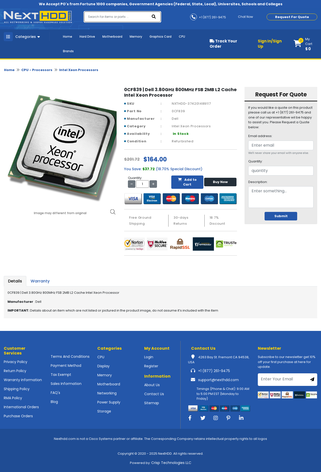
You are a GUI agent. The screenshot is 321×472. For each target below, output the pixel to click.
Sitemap (151, 402)
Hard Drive (87, 36)
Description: (258, 182)
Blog (54, 401)
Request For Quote (292, 17)
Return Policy (15, 370)
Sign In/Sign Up (270, 43)
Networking (107, 393)
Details (15, 281)
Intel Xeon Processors (78, 70)
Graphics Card (160, 36)
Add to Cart (187, 182)
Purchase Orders (18, 416)
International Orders (21, 406)
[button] (305, 43)
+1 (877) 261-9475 (214, 370)
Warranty (40, 281)
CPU (182, 36)
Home (67, 36)
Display (103, 366)
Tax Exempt (61, 374)
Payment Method (66, 365)
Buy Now (220, 182)
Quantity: (255, 161)
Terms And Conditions (70, 356)
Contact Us (154, 393)
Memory (136, 36)
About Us (152, 384)
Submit (281, 216)
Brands (68, 51)
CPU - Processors (36, 70)
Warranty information (23, 379)
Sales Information (66, 383)
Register (151, 366)
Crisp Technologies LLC (171, 462)
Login (148, 357)
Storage (104, 411)
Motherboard (112, 36)
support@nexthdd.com (218, 379)
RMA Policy (13, 397)
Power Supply (108, 402)
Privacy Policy (15, 361)
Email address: (260, 136)
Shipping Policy (17, 388)
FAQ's (55, 392)
